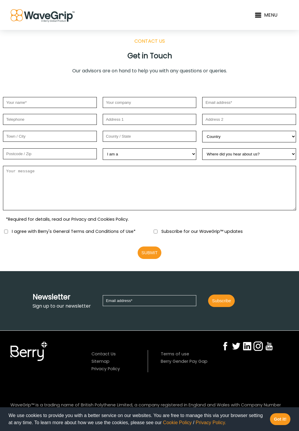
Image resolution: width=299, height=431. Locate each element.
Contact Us (103, 354)
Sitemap (100, 361)
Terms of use (174, 354)
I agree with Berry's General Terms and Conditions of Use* (73, 231)
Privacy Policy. (211, 422)
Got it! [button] (280, 419)
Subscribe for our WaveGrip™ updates (201, 231)
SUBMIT (149, 252)
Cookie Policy (177, 422)
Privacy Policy (105, 369)
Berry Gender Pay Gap (184, 361)
